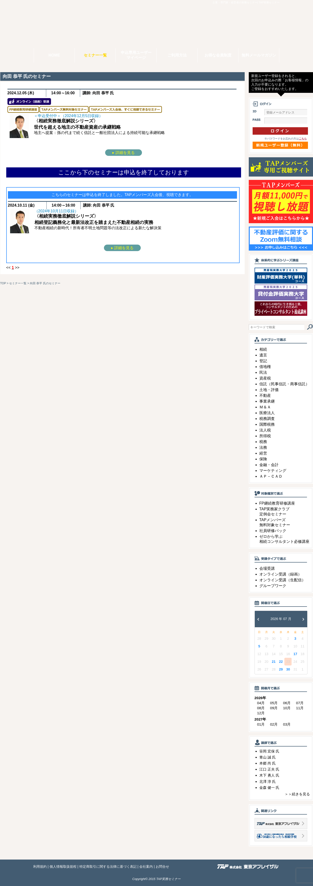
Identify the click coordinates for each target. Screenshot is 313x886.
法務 (263, 447)
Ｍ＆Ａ (265, 407)
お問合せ (162, 866)
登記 (263, 361)
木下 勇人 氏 (269, 775)
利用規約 (40, 866)
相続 (263, 349)
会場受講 (267, 568)
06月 (287, 703)
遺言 (263, 355)
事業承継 (267, 401)
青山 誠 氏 (267, 757)
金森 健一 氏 (269, 787)
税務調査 (267, 419)
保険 (263, 459)
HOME (54, 55)
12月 (261, 713)
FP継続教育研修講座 (277, 503)
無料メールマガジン (259, 55)
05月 (274, 703)
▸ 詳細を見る (123, 153)
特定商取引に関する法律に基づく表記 (108, 866)
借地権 (265, 367)
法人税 (265, 430)
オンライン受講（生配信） (282, 580)
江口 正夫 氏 (269, 769)
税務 (263, 442)
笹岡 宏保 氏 (269, 751)
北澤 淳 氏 (267, 781)
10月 (287, 708)
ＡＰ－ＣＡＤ (270, 476)
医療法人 (267, 413)
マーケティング (272, 470)
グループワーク (272, 586)
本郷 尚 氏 (267, 763)
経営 (263, 453)
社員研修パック (272, 531)
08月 (261, 708)
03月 (287, 724)
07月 (300, 703)
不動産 (265, 395)
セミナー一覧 (95, 55)
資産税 (265, 378)
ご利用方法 (177, 55)
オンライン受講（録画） (280, 574)
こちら (303, 138)
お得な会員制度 (217, 55)
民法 (263, 372)
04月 (261, 703)
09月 (274, 708)
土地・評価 (269, 390)
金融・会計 (269, 465)
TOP (3, 283)
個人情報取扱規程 (63, 866)
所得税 (265, 436)
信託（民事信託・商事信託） (284, 384)
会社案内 (146, 866)
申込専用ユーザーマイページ (136, 55)
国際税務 (267, 424)
